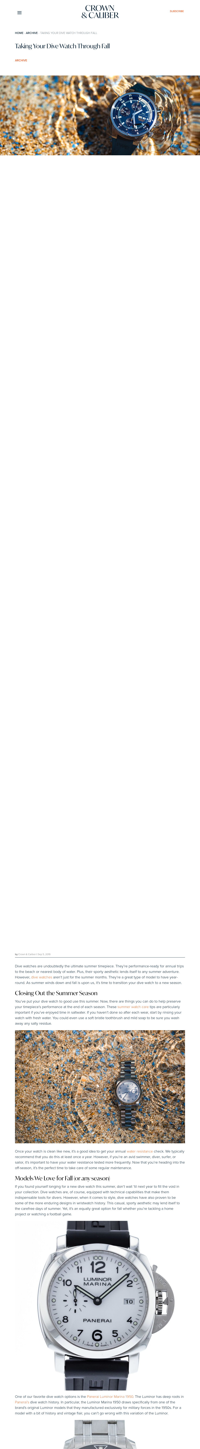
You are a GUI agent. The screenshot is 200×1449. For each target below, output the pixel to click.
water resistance (140, 1151)
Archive (32, 33)
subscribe (177, 11)
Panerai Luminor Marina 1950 (110, 1397)
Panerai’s (22, 1402)
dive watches (41, 977)
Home (19, 33)
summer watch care (133, 1007)
